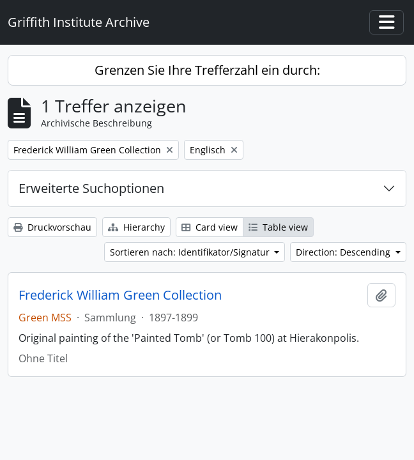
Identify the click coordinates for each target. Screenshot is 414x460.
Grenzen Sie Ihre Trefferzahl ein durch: (207, 70)
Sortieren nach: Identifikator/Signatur (191, 252)
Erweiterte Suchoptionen (91, 188)
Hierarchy (136, 227)
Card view (209, 227)
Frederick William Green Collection (120, 295)
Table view (278, 227)
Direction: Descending (344, 252)
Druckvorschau (52, 227)
